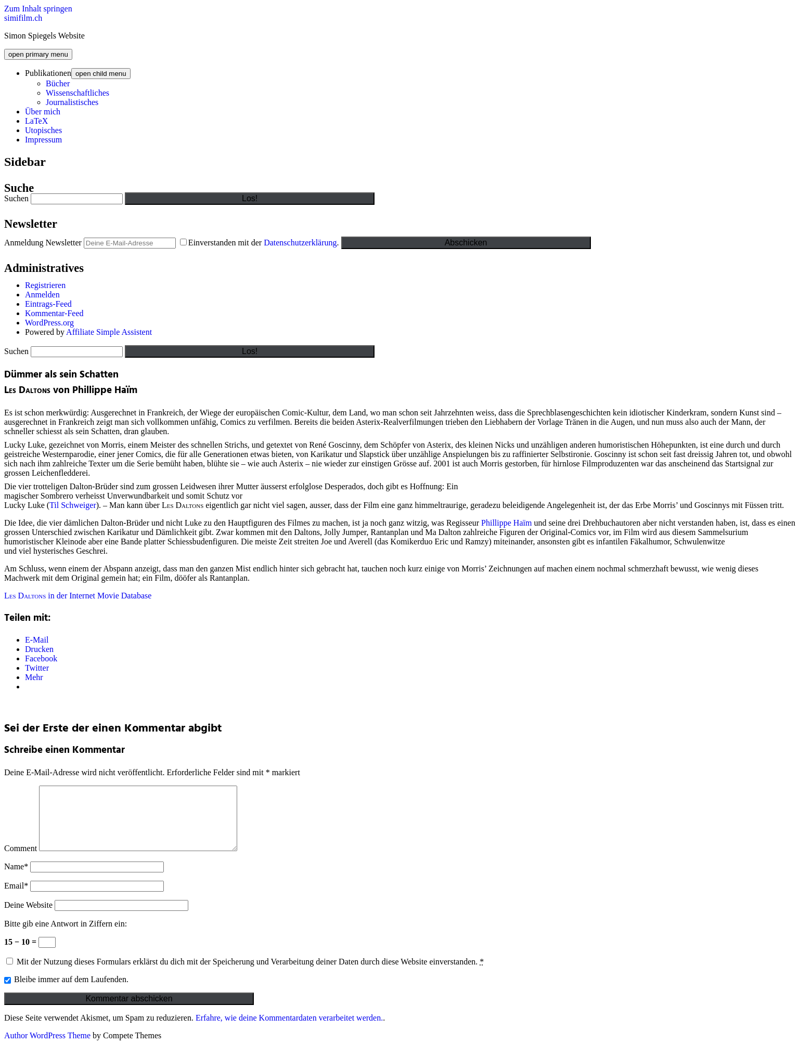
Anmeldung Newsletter (43, 242)
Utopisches (43, 130)
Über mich (42, 111)
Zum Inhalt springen (38, 8)
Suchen (16, 198)
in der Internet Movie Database (77, 595)
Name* (16, 879)
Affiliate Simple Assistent (109, 332)
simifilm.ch (23, 18)
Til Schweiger (72, 505)
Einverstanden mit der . (260, 242)
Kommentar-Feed (54, 313)
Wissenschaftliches (77, 92)
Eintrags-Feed (48, 303)
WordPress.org (49, 322)
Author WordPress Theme (47, 1047)
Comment (20, 860)
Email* (16, 898)
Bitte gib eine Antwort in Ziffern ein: (65, 936)
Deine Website (28, 917)
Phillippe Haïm (506, 522)
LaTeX (36, 120)
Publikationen (48, 73)
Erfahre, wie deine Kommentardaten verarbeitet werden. (289, 1030)
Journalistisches (72, 102)
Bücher (58, 83)
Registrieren (45, 285)
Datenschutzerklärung (300, 242)
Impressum (43, 139)
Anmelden (42, 294)
